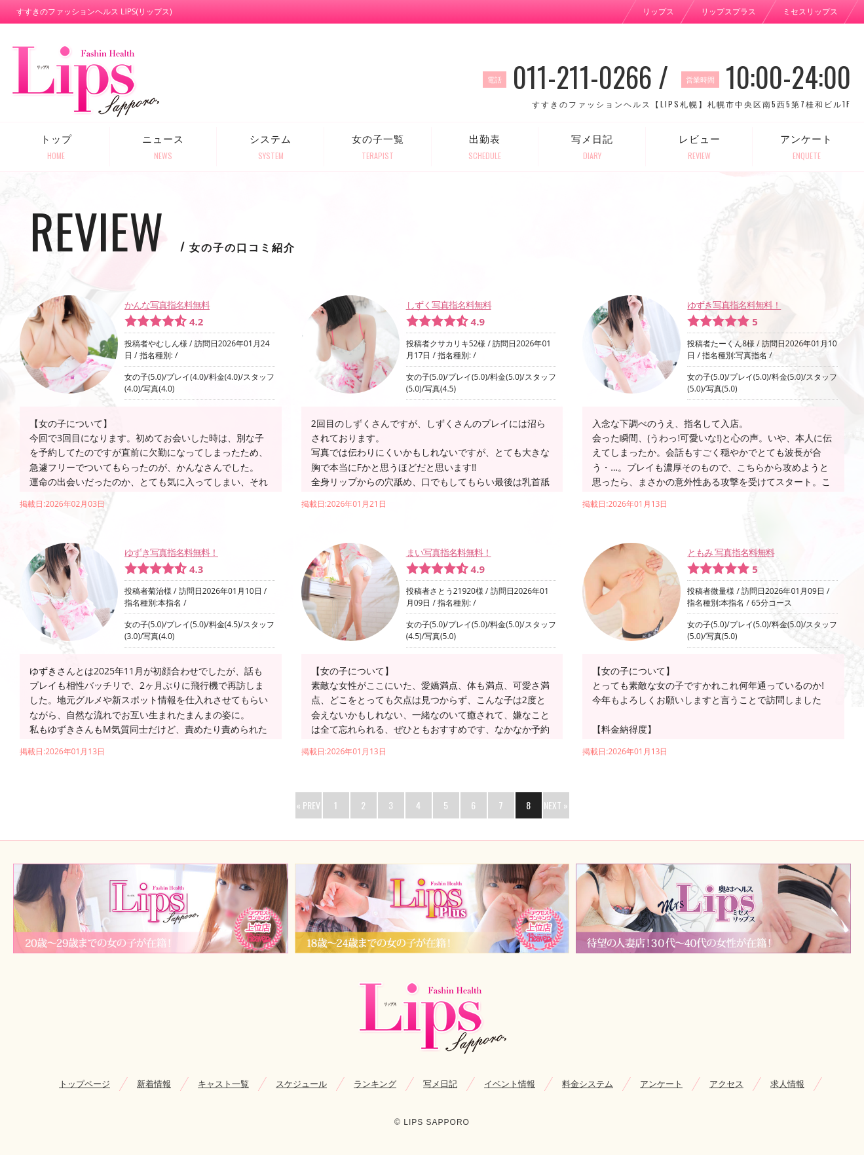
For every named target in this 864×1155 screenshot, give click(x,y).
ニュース (163, 147)
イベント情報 (509, 1084)
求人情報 (787, 1084)
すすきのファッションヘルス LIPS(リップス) (94, 11)
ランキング (375, 1084)
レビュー (699, 147)
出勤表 (485, 147)
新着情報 (154, 1084)
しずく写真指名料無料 (448, 305)
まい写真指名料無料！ (448, 552)
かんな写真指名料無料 (167, 305)
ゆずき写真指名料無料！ (734, 305)
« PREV (308, 805)
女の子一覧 (378, 147)
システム (270, 147)
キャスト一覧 (223, 1084)
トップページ (84, 1084)
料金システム (587, 1084)
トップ (56, 147)
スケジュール (301, 1084)
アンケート (806, 147)
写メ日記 (592, 147)
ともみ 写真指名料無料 (730, 552)
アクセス (726, 1084)
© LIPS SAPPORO (432, 1122)
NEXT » (556, 805)
